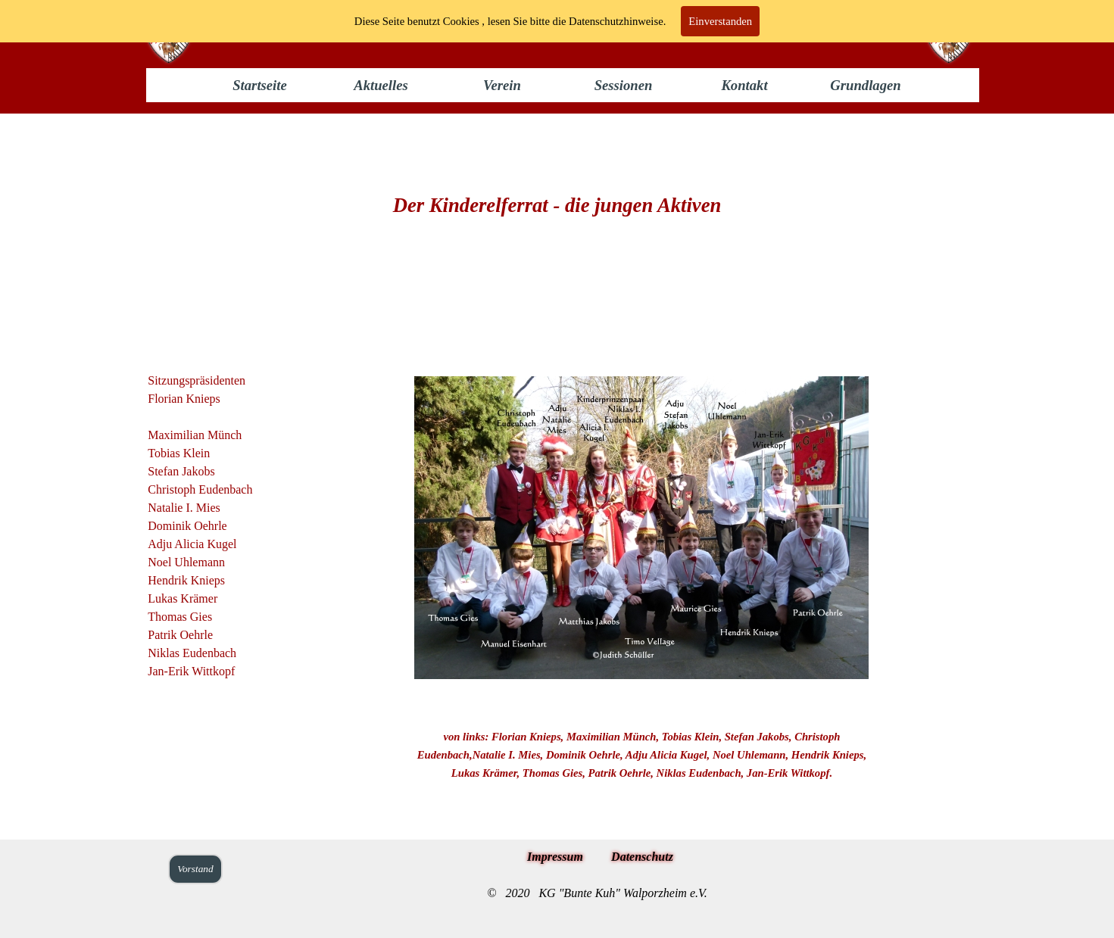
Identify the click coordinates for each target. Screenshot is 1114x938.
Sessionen (623, 85)
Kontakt (744, 85)
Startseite (259, 85)
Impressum (555, 856)
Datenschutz (642, 856)
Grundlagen (865, 85)
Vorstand (195, 868)
